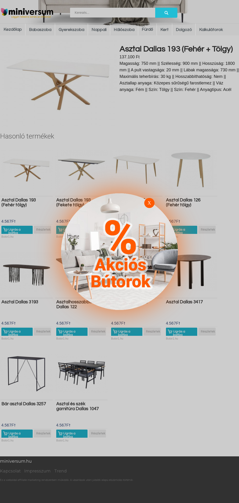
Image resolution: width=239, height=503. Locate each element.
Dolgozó (184, 30)
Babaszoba (40, 30)
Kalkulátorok (211, 30)
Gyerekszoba (71, 30)
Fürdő (147, 29)
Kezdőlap (13, 29)
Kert (164, 30)
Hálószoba (124, 30)
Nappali (98, 30)
